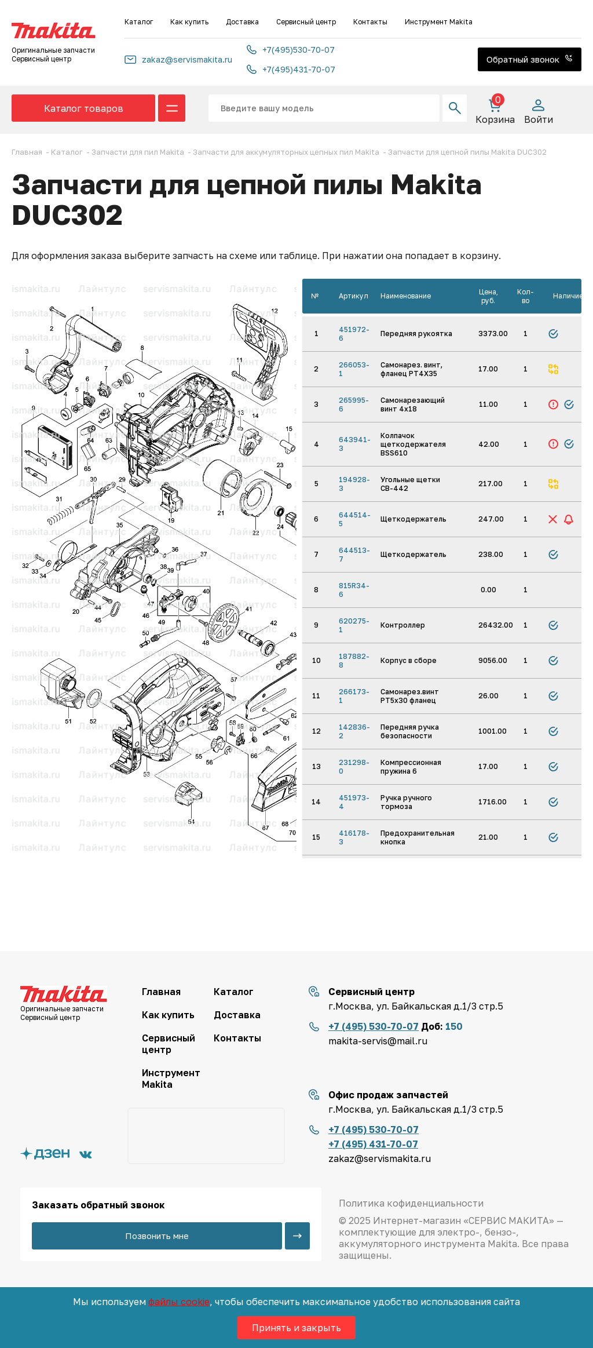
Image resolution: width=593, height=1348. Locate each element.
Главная (161, 991)
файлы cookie (179, 1301)
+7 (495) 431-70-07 (373, 1144)
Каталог (139, 21)
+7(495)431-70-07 (291, 69)
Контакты (370, 21)
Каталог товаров (83, 108)
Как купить (189, 21)
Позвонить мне (157, 1235)
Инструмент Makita (439, 21)
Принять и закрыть (296, 1328)
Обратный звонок (529, 59)
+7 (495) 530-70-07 (373, 1026)
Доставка (242, 21)
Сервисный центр (306, 21)
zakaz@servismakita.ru (178, 59)
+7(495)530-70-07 (291, 49)
